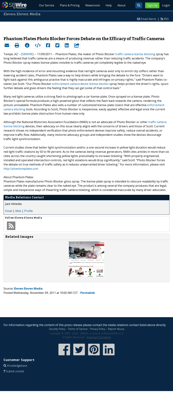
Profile (28, 211)
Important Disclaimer (99, 337)
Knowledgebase (17, 366)
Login (166, 5)
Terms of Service (78, 329)
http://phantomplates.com (21, 169)
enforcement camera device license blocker (80, 84)
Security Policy (57, 329)
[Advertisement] (86, 27)
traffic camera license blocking (135, 54)
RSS (166, 19)
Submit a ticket (15, 371)
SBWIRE (27, 54)
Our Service (46, 5)
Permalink (87, 293)
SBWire (14, 5)
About (121, 5)
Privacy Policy (97, 329)
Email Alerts (148, 19)
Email (8, 211)
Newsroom (92, 5)
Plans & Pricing (70, 5)
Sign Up (152, 5)
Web (18, 211)
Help (109, 5)
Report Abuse (116, 329)
